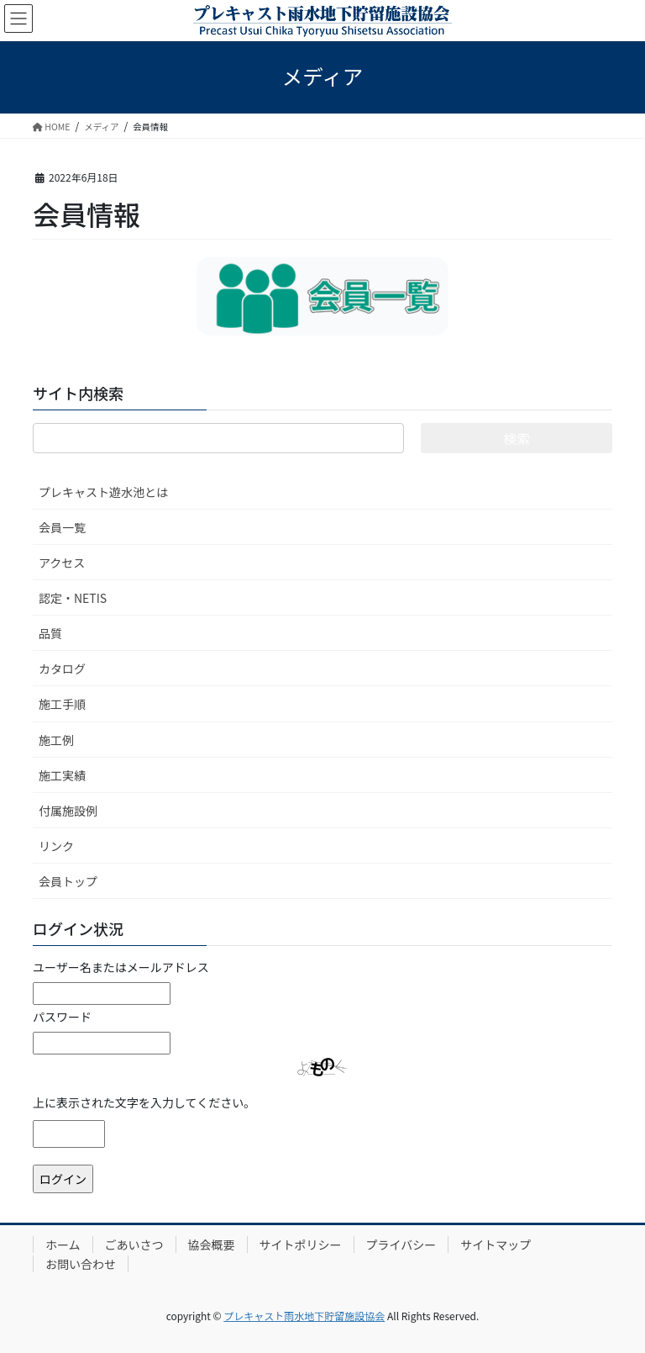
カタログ (62, 668)
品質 (50, 633)
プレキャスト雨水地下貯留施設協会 (304, 1315)
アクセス (62, 562)
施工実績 (62, 775)
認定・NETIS (73, 597)
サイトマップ (495, 1244)
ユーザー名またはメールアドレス (121, 967)
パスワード (62, 1016)
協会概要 (211, 1244)
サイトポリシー (301, 1244)
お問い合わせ (80, 1263)
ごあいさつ (134, 1244)
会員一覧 (62, 527)
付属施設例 (68, 810)
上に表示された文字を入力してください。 (144, 1102)
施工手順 (62, 703)
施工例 (56, 740)
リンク (56, 846)
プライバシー (401, 1244)
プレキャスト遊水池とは (103, 492)
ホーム (63, 1244)
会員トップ (68, 881)
